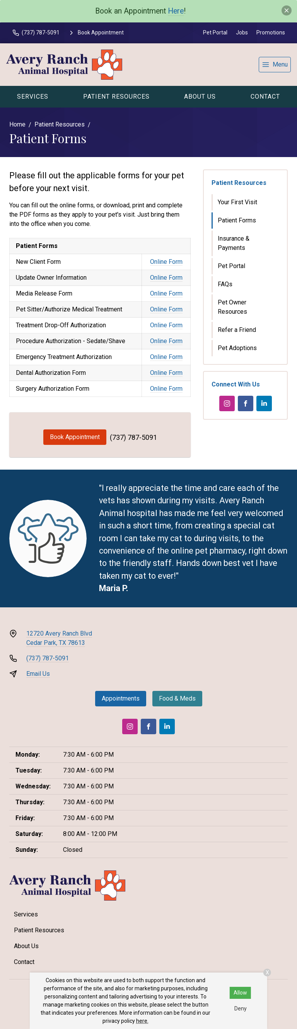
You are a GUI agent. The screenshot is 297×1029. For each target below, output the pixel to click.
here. (142, 1021)
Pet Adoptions (237, 348)
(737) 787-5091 (133, 437)
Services (32, 96)
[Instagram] (227, 403)
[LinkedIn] (264, 403)
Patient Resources (116, 96)
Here (176, 11)
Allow (240, 993)
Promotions (270, 32)
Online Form (166, 261)
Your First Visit (237, 202)
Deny (240, 1008)
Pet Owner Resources (232, 307)
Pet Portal (215, 32)
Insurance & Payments (233, 243)
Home (17, 124)
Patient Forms (237, 220)
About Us (200, 96)
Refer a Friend (237, 329)
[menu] (275, 64)
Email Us (38, 673)
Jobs (242, 32)
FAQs (225, 284)
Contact (265, 96)
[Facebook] (245, 403)
